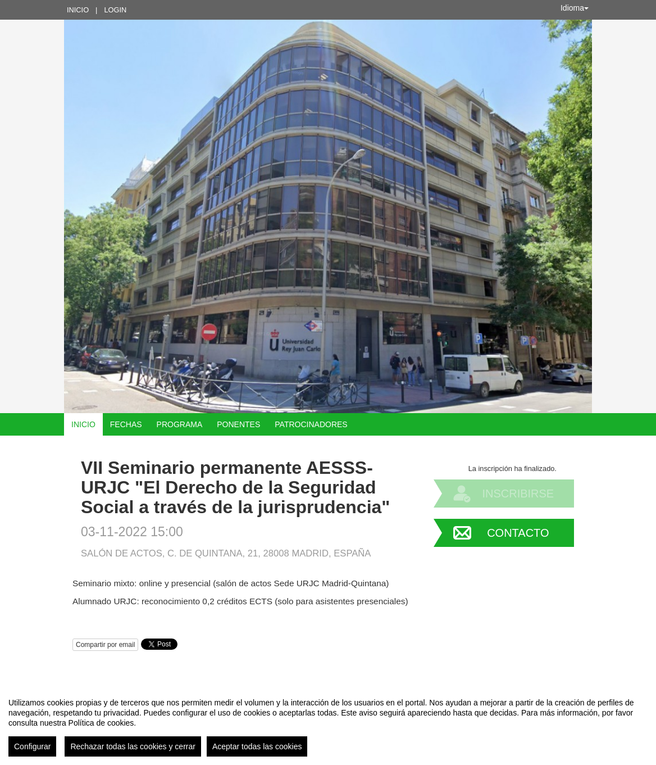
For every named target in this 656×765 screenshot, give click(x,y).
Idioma (575, 7)
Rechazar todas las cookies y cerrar (132, 746)
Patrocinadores (311, 424)
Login (115, 10)
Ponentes (238, 424)
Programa (180, 424)
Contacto (518, 533)
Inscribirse (518, 493)
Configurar (32, 746)
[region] (328, 723)
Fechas (126, 424)
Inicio (78, 10)
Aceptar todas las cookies (257, 746)
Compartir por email (105, 645)
